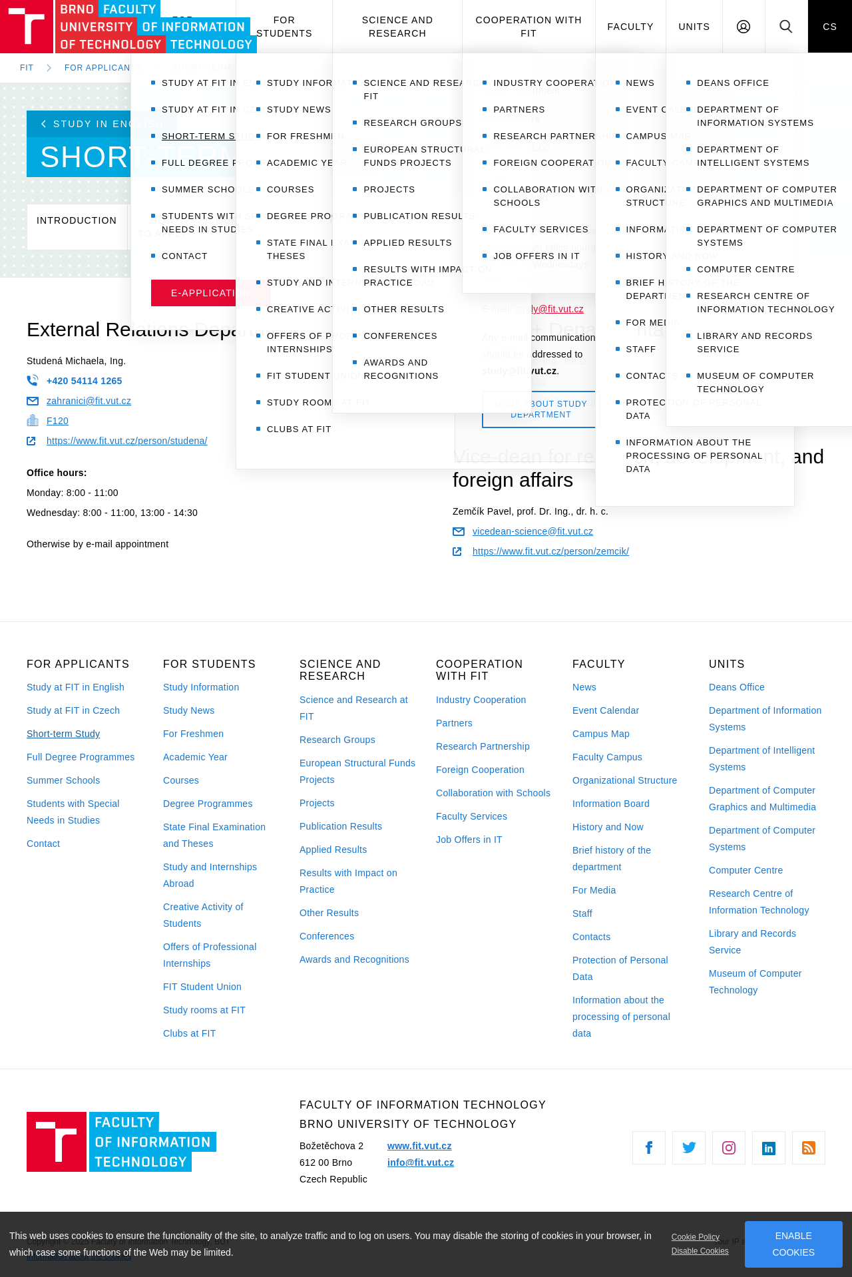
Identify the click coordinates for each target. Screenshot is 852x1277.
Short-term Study (63, 733)
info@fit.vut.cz (420, 1162)
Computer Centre (746, 870)
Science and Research (397, 27)
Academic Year (195, 757)
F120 (48, 420)
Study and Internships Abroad (210, 875)
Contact (536, 227)
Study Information (201, 687)
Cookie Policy (696, 1237)
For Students (284, 27)
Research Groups (337, 739)
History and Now (608, 827)
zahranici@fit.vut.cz (79, 400)
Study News (189, 710)
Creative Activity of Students (203, 915)
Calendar (308, 227)
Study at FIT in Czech (73, 710)
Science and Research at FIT (354, 708)
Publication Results (341, 826)
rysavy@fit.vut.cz (499, 381)
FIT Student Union (202, 986)
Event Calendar (605, 710)
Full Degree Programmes (81, 757)
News (584, 687)
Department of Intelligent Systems (762, 758)
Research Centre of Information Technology (759, 901)
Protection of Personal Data (620, 968)
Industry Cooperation (481, 699)
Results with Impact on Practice (348, 881)
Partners (454, 723)
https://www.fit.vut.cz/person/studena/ (117, 440)
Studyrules (375, 227)
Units (694, 26)
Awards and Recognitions (354, 959)
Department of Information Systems (765, 718)
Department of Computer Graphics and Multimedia (762, 798)
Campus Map (601, 733)
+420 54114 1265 (74, 380)
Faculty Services (471, 816)
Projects (317, 803)
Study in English (102, 124)
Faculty (631, 26)
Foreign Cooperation (480, 769)
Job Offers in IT (469, 839)
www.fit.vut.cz (419, 1146)
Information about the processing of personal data (621, 1017)
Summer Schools (64, 780)
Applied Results (333, 849)
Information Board (611, 803)
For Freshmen (193, 733)
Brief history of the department (611, 858)
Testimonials (452, 227)
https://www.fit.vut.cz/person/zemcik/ (541, 551)
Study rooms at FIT (204, 1010)
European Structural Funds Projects (357, 771)
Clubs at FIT (189, 1033)
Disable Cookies (700, 1251)
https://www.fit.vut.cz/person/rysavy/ (540, 400)
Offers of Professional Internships (210, 955)
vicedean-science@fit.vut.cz (523, 531)
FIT (27, 68)
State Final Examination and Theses (214, 835)
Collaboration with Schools (493, 793)
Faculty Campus (607, 757)
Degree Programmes (208, 803)
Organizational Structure (625, 780)
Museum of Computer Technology (755, 981)
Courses (234, 227)
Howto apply (163, 227)
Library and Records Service (752, 941)
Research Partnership (483, 746)
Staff (582, 913)
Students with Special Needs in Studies (73, 812)
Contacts (591, 936)
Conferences (327, 936)
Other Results (329, 912)
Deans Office (737, 687)
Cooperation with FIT (528, 27)
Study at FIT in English (75, 687)
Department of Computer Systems (762, 838)
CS (830, 26)
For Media (594, 890)
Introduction (77, 227)
